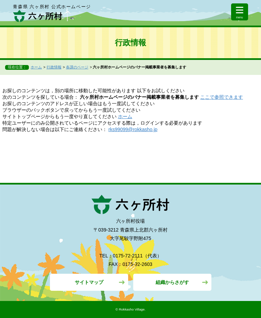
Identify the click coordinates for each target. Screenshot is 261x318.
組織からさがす (172, 282)
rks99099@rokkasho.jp (132, 129)
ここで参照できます (221, 97)
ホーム (36, 67)
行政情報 (54, 67)
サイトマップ (89, 282)
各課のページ (77, 67)
